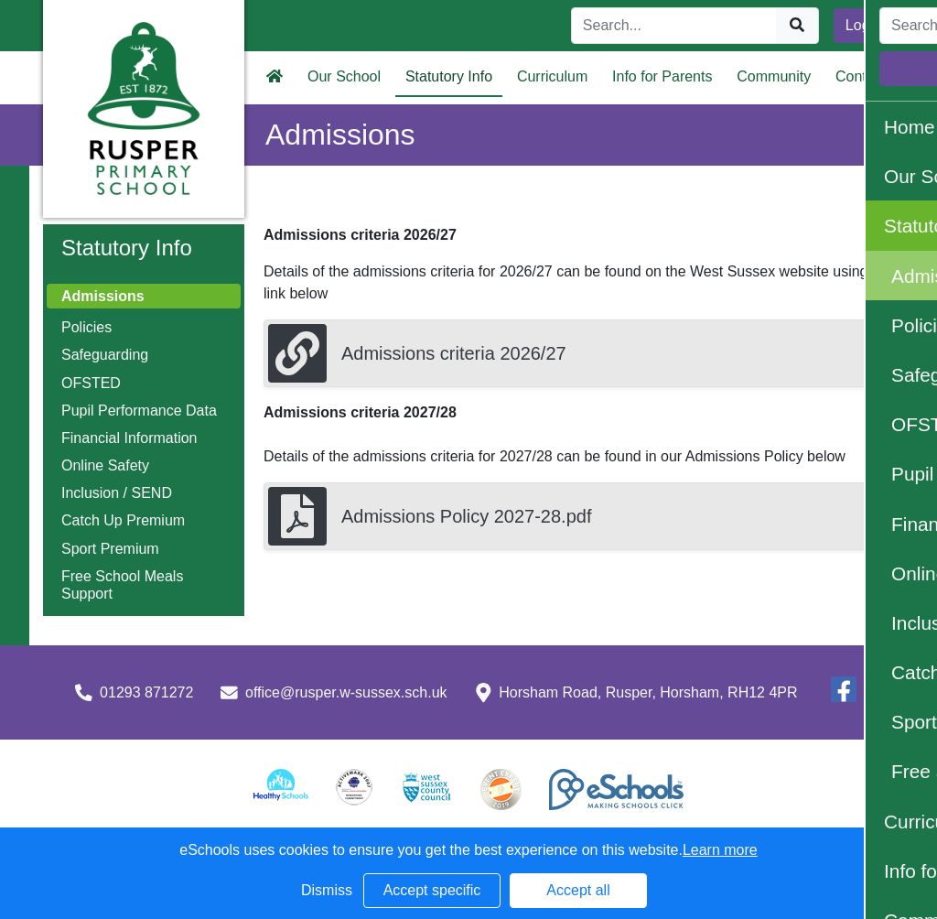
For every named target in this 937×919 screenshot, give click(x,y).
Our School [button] (344, 76)
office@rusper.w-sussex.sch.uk (346, 692)
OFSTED (91, 383)
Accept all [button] (577, 890)
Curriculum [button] (552, 76)
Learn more (720, 850)
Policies (86, 327)
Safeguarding (104, 354)
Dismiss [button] (326, 890)
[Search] (674, 25)
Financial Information (129, 438)
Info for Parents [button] (662, 76)
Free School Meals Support (122, 584)
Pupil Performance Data (139, 410)
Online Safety (105, 465)
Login (863, 25)
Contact (860, 76)
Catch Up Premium (123, 520)
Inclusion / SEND (116, 493)
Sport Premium (110, 549)
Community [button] (774, 76)
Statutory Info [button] (448, 76)
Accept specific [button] (432, 890)
